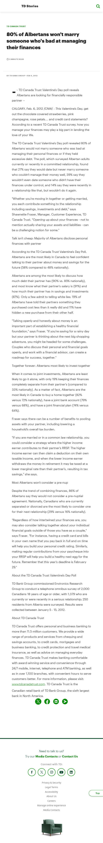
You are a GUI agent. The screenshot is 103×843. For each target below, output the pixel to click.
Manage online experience (51, 805)
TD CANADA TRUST (16, 26)
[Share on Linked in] (56, 701)
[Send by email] (64, 701)
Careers (51, 800)
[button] (98, 6)
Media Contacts (46, 756)
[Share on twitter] (38, 701)
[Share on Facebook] (47, 701)
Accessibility (51, 791)
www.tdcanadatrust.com (28, 684)
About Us (51, 796)
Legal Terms (51, 787)
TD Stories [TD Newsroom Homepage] (29, 6)
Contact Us (70, 756)
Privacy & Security (51, 782)
